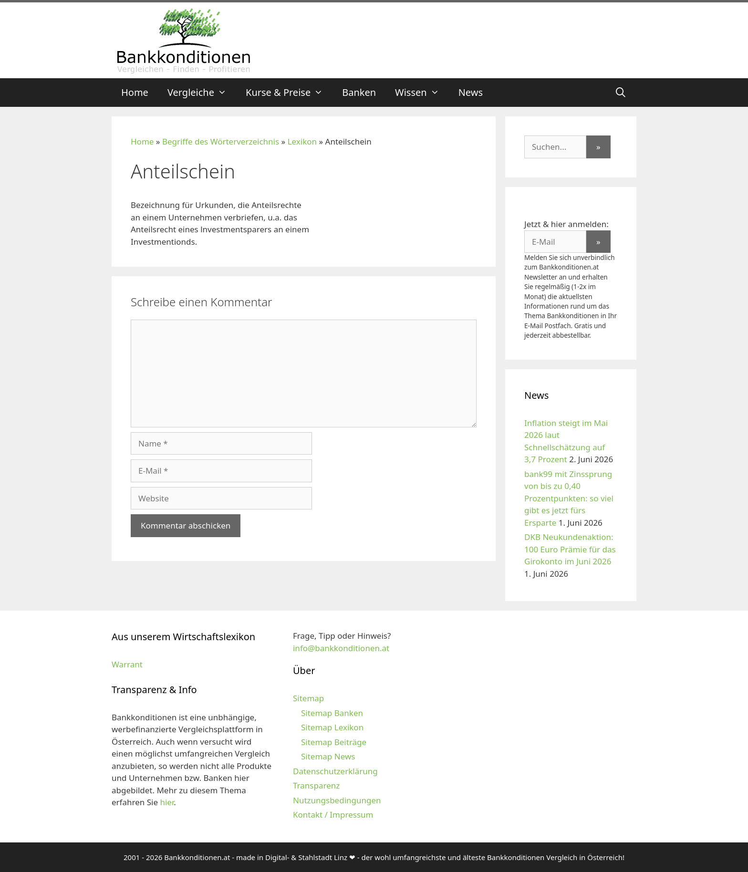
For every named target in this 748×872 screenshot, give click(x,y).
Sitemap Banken (332, 712)
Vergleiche (201, 92)
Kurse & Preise (289, 92)
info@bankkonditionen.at (341, 648)
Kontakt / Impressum (333, 814)
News (470, 92)
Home (134, 92)
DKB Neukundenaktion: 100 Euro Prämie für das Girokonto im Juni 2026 (570, 549)
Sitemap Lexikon (332, 727)
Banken (359, 92)
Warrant (127, 664)
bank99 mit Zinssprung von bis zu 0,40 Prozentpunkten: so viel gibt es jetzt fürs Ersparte (568, 498)
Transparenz (316, 785)
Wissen (422, 92)
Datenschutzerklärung (335, 771)
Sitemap (308, 698)
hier (167, 802)
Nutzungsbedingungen (337, 800)
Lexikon (302, 141)
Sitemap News (328, 756)
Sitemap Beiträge (333, 742)
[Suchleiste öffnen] (620, 92)
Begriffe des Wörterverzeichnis (220, 141)
